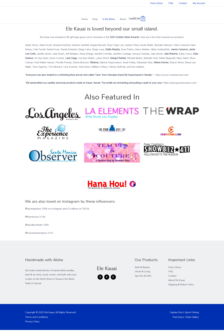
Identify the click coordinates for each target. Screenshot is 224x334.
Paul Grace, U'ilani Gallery (185, 317)
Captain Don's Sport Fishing (184, 312)
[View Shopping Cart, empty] (136, 18)
